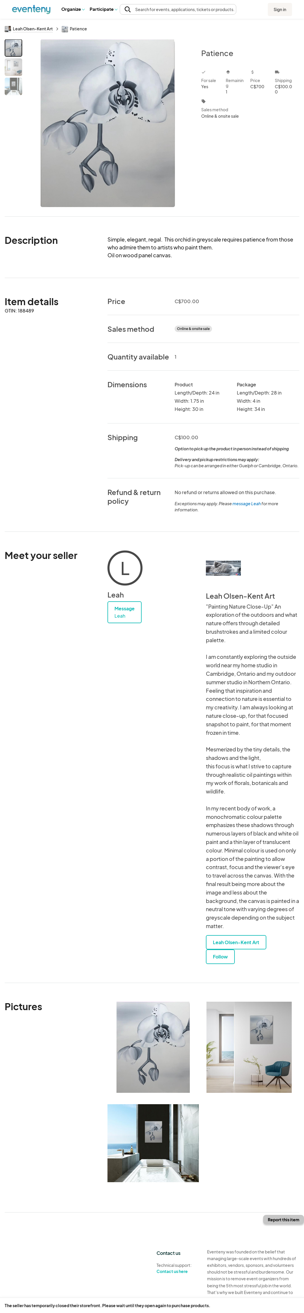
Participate (103, 9)
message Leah (246, 503)
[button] (73, 9)
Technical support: (178, 1268)
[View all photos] (108, 123)
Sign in (280, 9)
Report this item (283, 1219)
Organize (72, 9)
